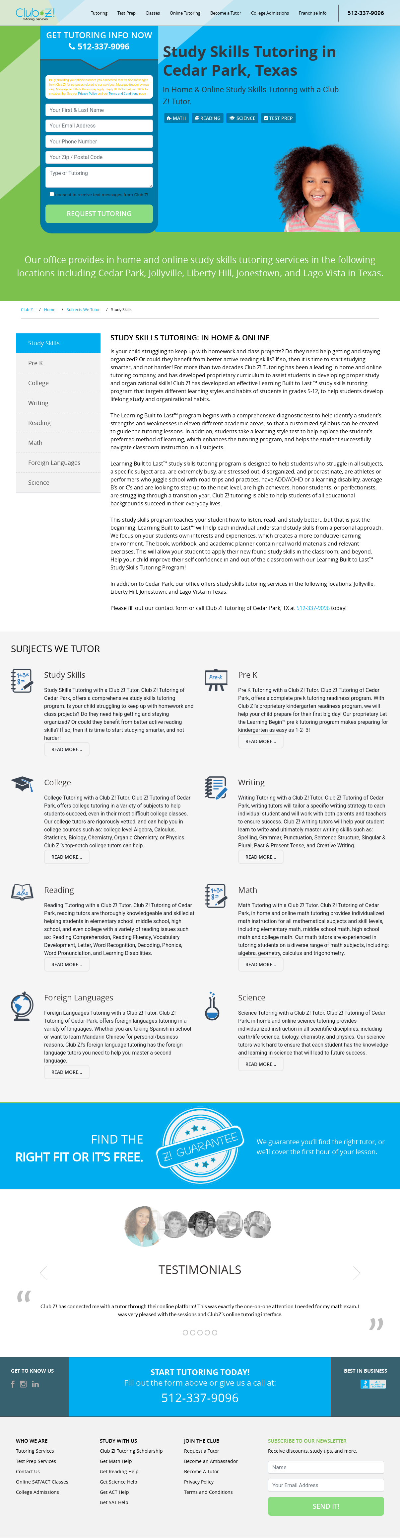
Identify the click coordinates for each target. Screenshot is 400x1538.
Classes (153, 13)
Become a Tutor (225, 13)
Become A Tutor (201, 1472)
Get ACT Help (114, 1492)
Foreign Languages (54, 463)
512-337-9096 (366, 13)
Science (242, 118)
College (38, 383)
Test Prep (126, 13)
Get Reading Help (119, 1472)
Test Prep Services (36, 1461)
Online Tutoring (185, 13)
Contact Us (28, 1472)
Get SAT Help (114, 1502)
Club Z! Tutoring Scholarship (131, 1451)
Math (176, 118)
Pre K (35, 364)
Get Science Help (118, 1482)
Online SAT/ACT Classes (42, 1482)
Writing (38, 403)
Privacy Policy (87, 94)
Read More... (66, 749)
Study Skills (44, 344)
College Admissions (270, 13)
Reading (208, 118)
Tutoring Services (35, 1451)
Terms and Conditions (123, 94)
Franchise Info (313, 13)
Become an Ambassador (211, 1461)
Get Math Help (116, 1461)
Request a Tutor (201, 1451)
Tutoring (99, 13)
